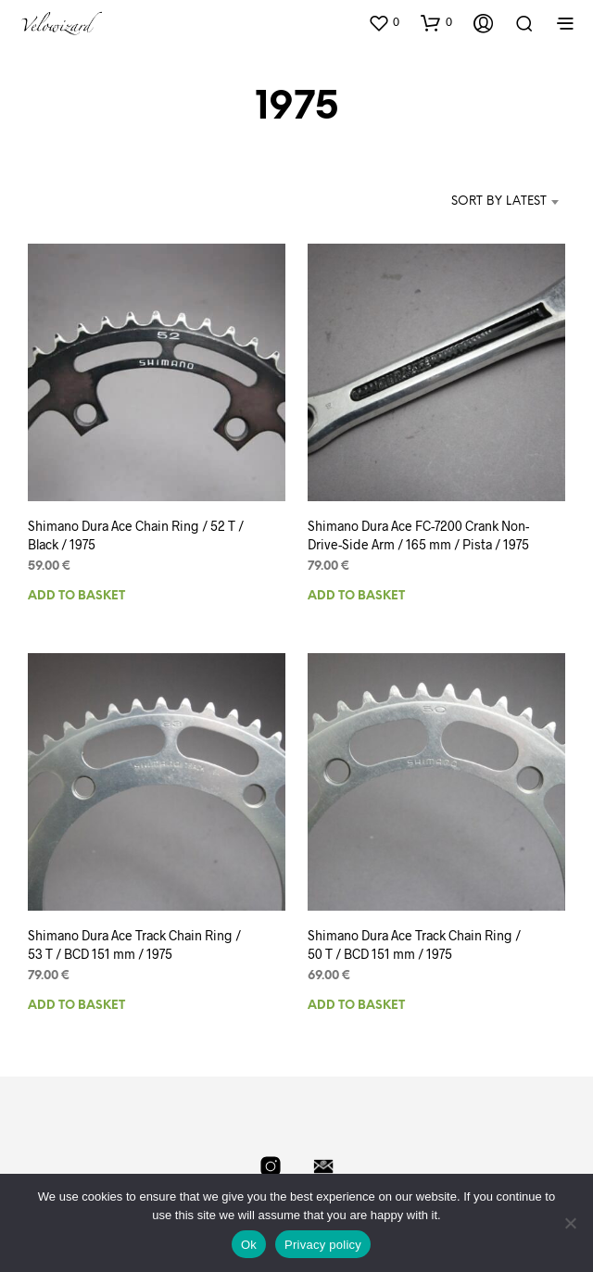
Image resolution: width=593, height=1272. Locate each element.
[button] (383, 22)
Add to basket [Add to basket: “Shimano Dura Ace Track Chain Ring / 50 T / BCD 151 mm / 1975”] (361, 995)
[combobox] (480, 202)
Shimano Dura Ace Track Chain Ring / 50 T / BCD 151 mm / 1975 (415, 938)
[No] (570, 1223)
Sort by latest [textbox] (499, 201)
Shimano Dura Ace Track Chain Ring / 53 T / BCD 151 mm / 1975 (134, 945)
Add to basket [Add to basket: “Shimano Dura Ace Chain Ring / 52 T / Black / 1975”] (76, 596)
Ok (249, 1245)
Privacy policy (322, 1245)
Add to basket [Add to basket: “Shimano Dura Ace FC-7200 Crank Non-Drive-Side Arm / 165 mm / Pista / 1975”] (356, 596)
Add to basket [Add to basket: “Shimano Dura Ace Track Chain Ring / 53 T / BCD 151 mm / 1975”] (76, 1006)
